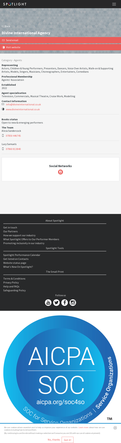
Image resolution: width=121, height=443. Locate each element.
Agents (18, 60)
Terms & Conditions (14, 278)
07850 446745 (13, 135)
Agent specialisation (14, 93)
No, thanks (54, 439)
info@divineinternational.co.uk (23, 104)
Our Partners (10, 231)
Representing (10, 65)
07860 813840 (13, 149)
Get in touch (10, 227)
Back (6, 26)
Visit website (11, 47)
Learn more (83, 427)
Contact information (14, 101)
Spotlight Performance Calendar (21, 255)
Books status (10, 119)
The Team (7, 127)
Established (9, 84)
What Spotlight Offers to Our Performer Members (31, 239)
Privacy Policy (11, 282)
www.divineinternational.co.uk (23, 109)
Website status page (14, 262)
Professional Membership (17, 76)
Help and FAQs (11, 286)
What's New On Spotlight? (18, 266)
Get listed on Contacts (16, 258)
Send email (10, 40)
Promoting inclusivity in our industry (23, 243)
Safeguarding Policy (14, 290)
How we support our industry (19, 235)
